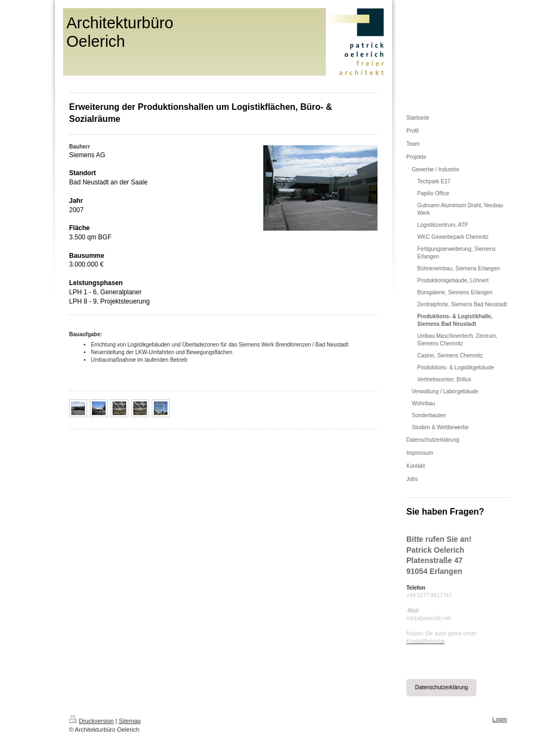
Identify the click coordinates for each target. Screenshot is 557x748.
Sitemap (129, 721)
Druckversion (91, 721)
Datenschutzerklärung (441, 687)
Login (499, 719)
